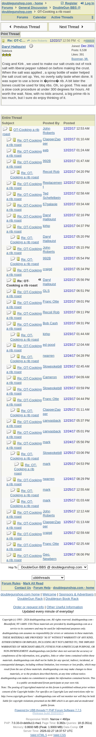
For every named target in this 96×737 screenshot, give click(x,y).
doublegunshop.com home (20, 594)
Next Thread (71, 27)
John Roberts (37, 40)
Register (68, 3)
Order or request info (28, 607)
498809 (89, 40)
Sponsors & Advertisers (76, 594)
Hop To (12, 567)
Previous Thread (24, 27)
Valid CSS (59, 734)
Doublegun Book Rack (62, 599)
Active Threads (62, 17)
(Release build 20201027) (47, 713)
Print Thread (10, 34)
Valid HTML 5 (38, 734)
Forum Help (42, 588)
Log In (87, 3)
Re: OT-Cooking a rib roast (24, 175)
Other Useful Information (65, 607)
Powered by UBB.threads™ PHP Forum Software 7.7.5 (48, 710)
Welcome (49, 594)
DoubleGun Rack (30, 599)
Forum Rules (11, 583)
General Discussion (33, 7)
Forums (7, 7)
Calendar (39, 17)
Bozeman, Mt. (79, 58)
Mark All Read (33, 583)
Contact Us (23, 588)
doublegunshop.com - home (22, 3)
